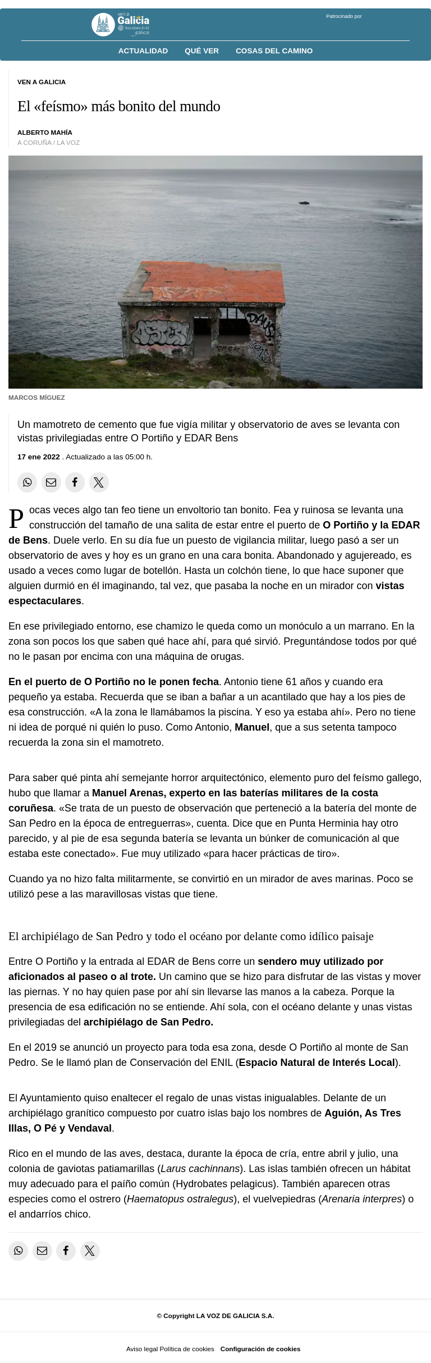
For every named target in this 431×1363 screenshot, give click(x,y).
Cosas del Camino (274, 51)
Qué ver (202, 51)
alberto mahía (44, 132)
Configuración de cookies (261, 1348)
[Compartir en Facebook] (75, 482)
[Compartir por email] (51, 482)
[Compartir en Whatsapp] (27, 482)
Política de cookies (186, 1348)
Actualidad (143, 51)
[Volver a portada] (128, 25)
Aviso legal (142, 1348)
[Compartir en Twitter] (99, 482)
